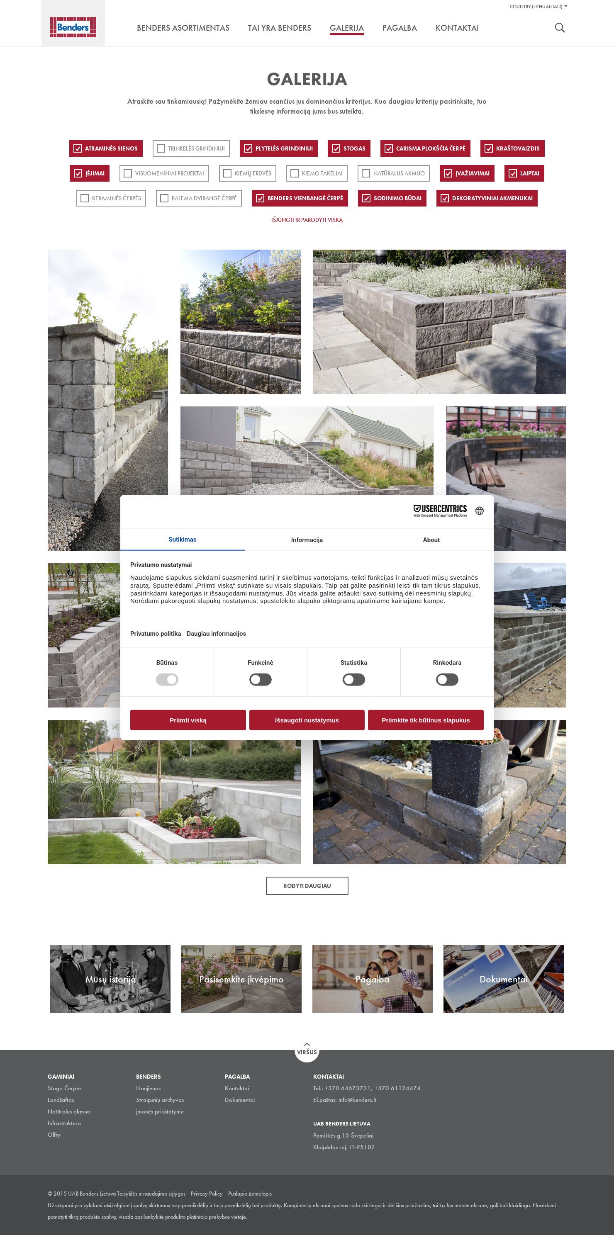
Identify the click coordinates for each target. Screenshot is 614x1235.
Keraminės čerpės (116, 198)
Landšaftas (61, 1100)
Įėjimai (95, 173)
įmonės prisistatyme (160, 1111)
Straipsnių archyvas (160, 1100)
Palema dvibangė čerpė (204, 198)
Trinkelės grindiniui (196, 148)
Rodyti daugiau (307, 886)
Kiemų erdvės (253, 173)
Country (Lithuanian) (536, 6)
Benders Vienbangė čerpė (305, 198)
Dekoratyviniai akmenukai (492, 198)
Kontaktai (237, 1088)
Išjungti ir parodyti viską (307, 220)
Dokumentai (240, 1100)
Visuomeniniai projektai (169, 173)
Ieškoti (560, 28)
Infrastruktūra (64, 1123)
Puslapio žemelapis (250, 1193)
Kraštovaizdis (518, 148)
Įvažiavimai (473, 173)
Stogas (354, 148)
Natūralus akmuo (399, 173)
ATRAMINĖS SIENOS (111, 148)
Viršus (307, 1052)
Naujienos (148, 1088)
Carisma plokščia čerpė (430, 148)
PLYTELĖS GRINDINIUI (284, 148)
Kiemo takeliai (322, 173)
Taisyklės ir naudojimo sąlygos (151, 1193)
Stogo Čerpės (64, 1088)
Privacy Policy (207, 1193)
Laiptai (529, 173)
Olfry (54, 1134)
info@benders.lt (357, 1100)
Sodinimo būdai (398, 198)
